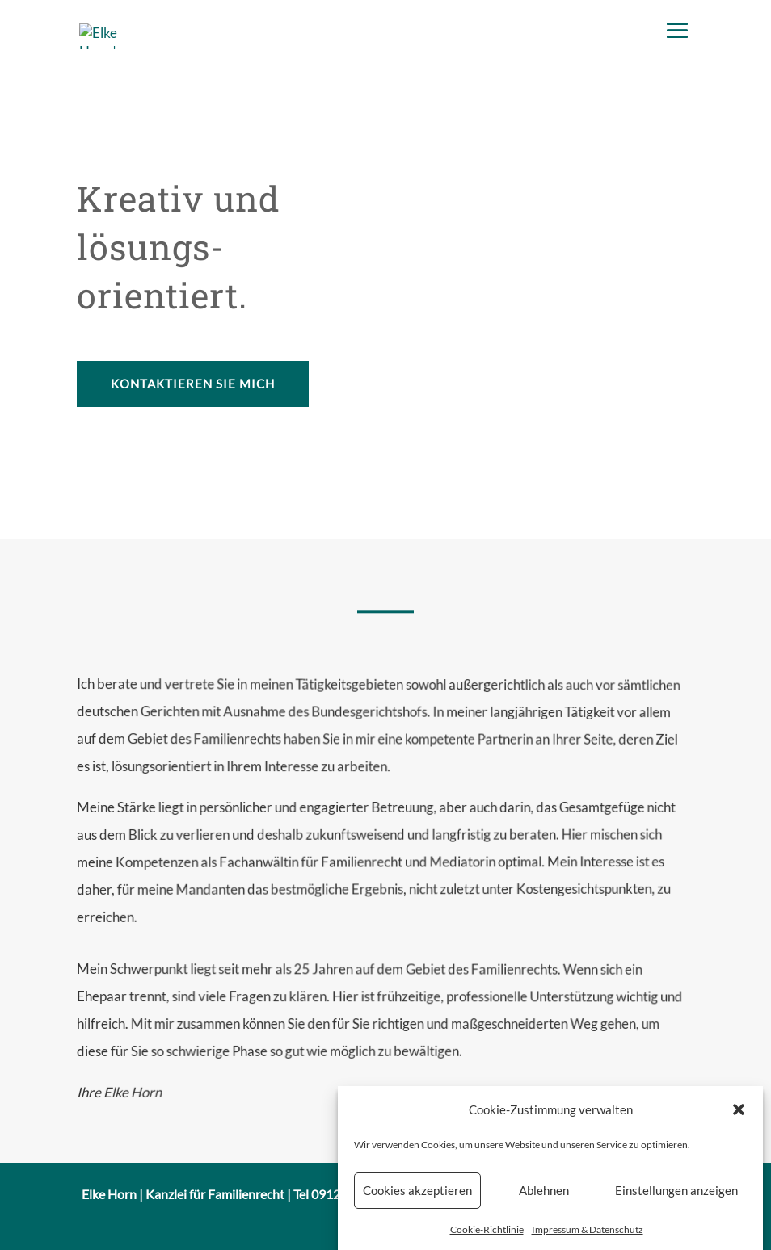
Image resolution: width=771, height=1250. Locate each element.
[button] (739, 1122)
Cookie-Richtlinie (487, 1241)
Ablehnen (544, 1201)
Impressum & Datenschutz (587, 1241)
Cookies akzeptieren (417, 1201)
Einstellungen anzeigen (676, 1201)
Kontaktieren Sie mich (193, 383)
